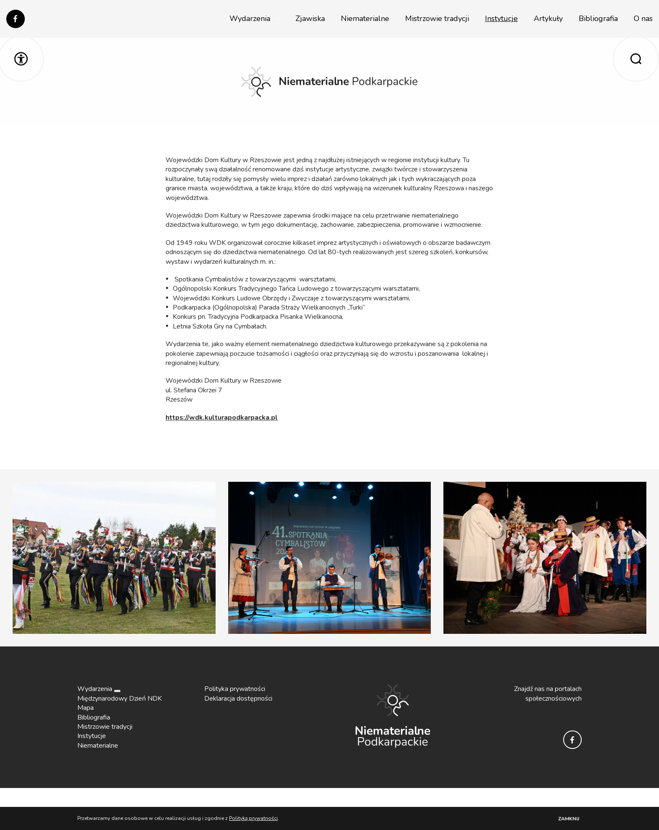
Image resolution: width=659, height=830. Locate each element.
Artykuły (548, 18)
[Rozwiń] (117, 691)
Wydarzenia (249, 18)
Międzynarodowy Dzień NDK (119, 698)
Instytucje (501, 18)
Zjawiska (310, 18)
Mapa (85, 707)
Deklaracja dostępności (238, 698)
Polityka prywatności (234, 688)
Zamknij (568, 818)
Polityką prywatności (253, 818)
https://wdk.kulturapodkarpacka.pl (222, 417)
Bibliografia (598, 18)
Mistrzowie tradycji (437, 18)
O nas (643, 18)
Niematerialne (365, 18)
